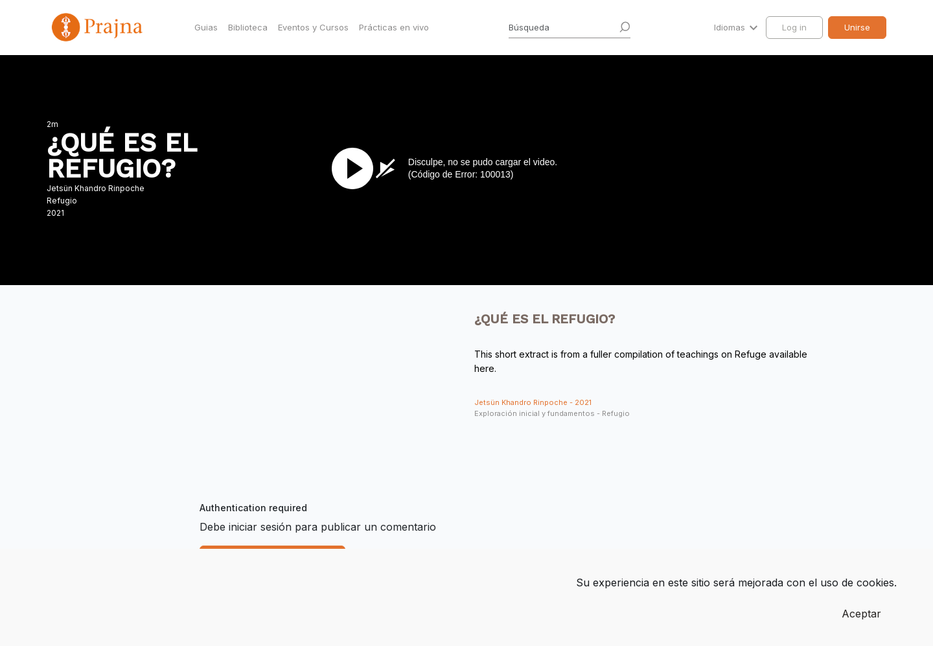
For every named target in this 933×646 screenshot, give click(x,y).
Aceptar (861, 613)
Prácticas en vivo (394, 27)
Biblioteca (248, 27)
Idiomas (731, 27)
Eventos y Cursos (313, 27)
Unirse (857, 27)
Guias (206, 27)
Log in (794, 27)
